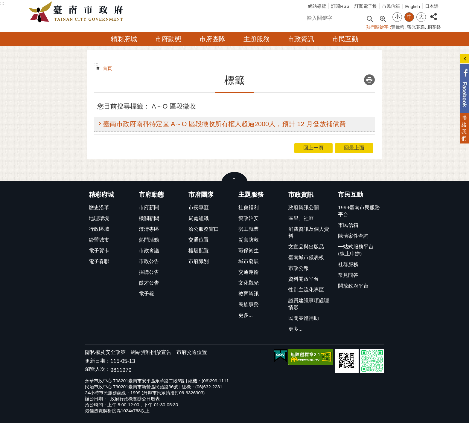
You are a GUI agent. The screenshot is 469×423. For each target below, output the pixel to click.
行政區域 (99, 229)
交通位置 (198, 240)
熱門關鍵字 (377, 27)
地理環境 (99, 218)
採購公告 (149, 272)
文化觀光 (248, 283)
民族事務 (248, 304)
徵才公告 (149, 283)
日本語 (431, 6)
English (412, 6)
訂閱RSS (340, 6)
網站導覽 (317, 6)
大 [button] (421, 17)
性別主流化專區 (306, 290)
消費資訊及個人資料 (308, 232)
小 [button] (397, 17)
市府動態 (168, 39)
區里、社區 (301, 218)
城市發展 (248, 261)
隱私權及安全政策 (105, 352)
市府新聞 (149, 207)
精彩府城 (124, 39)
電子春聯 (99, 261)
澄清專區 (149, 229)
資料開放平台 (303, 279)
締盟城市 (99, 240)
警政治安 (248, 218)
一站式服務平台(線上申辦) (356, 250)
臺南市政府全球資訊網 (77, 12)
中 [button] (409, 17)
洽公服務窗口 (203, 229)
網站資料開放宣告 (151, 352)
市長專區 (198, 207)
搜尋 (309, 17)
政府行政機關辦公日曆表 (135, 398)
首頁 (107, 68)
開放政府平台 (353, 286)
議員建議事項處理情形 (308, 304)
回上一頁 (313, 148)
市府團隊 (212, 39)
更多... (245, 315)
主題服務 (256, 39)
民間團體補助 (303, 318)
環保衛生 (248, 251)
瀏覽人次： (97, 369)
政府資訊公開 (303, 207)
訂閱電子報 (365, 6)
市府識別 (198, 261)
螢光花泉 (416, 27)
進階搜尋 (383, 18)
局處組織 (198, 218)
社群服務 (348, 264)
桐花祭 (434, 27)
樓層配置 (198, 251)
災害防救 (248, 240)
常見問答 (348, 275)
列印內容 (369, 79)
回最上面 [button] (354, 148)
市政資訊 (301, 39)
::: (2, 3)
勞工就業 (248, 229)
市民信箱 (391, 6)
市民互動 (345, 39)
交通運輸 (248, 272)
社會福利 (248, 207)
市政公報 (298, 268)
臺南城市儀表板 (306, 257)
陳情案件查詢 (353, 236)
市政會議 (149, 251)
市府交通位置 (191, 352)
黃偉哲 (397, 27)
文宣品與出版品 (306, 247)
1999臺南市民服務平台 (359, 211)
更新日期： (97, 361)
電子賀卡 (99, 251)
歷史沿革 (99, 207)
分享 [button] (433, 13)
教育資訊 (248, 294)
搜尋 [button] (369, 18)
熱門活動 (149, 240)
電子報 (146, 294)
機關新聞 (149, 218)
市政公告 (149, 261)
